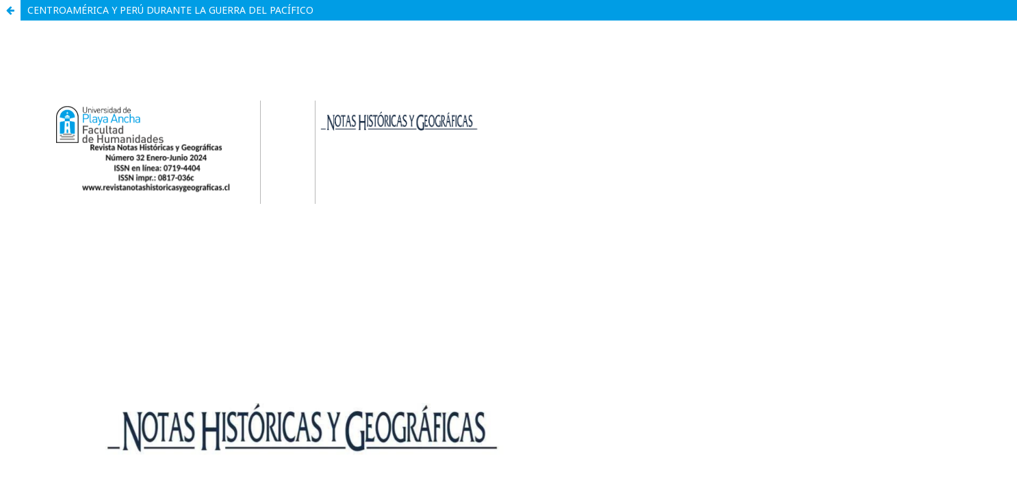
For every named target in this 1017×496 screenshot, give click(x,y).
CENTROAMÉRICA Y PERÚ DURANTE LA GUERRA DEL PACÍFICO (170, 9)
